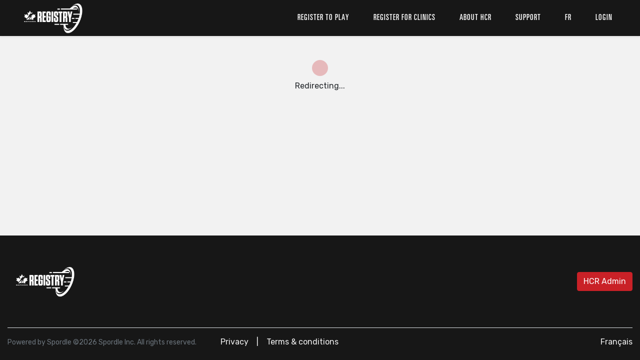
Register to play (324, 18)
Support (528, 18)
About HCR (476, 18)
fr (568, 18)
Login (604, 18)
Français (616, 341)
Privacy (234, 341)
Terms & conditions (302, 341)
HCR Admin (605, 281)
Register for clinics (405, 18)
